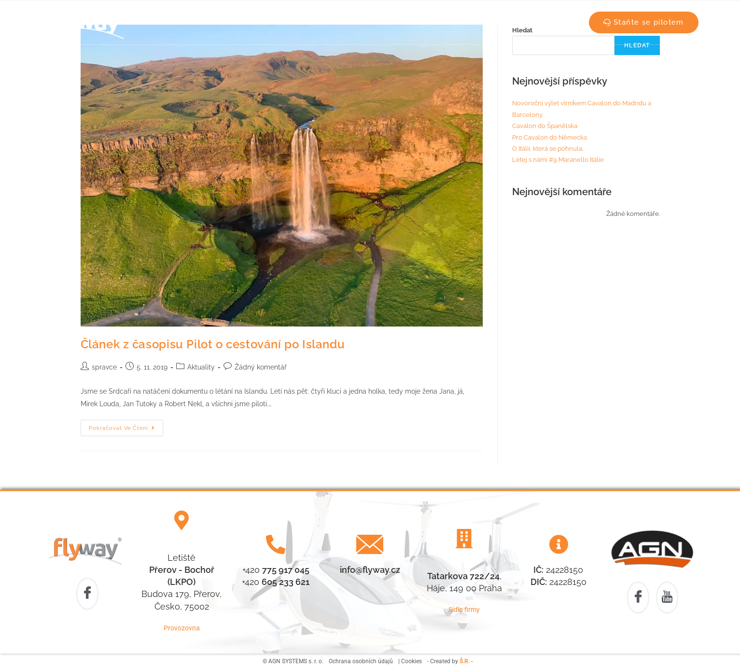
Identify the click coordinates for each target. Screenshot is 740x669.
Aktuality (413, 22)
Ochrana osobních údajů (361, 661)
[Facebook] (87, 594)
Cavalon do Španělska (544, 125)
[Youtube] (667, 598)
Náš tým (325, 22)
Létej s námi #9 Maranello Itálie (558, 159)
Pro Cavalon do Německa (549, 137)
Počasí (368, 22)
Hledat (637, 45)
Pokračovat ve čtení (126, 425)
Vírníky (458, 22)
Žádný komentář (261, 367)
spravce (104, 367)
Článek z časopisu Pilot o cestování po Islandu (213, 344)
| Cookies (410, 661)
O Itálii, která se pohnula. (547, 148)
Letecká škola (264, 22)
